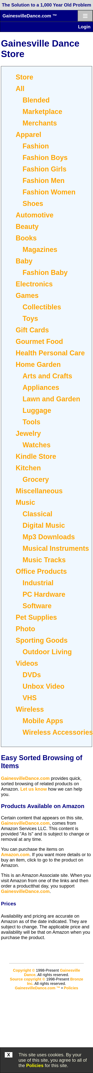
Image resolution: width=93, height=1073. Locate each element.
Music (25, 502)
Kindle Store (36, 456)
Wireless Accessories (58, 732)
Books (26, 238)
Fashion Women (49, 192)
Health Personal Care (50, 353)
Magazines (40, 249)
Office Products (41, 571)
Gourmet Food (39, 341)
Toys (30, 318)
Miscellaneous (39, 491)
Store (24, 77)
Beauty (27, 226)
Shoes (33, 203)
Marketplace (42, 112)
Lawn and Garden (51, 399)
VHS (30, 698)
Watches (37, 445)
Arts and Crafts (47, 376)
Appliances (41, 387)
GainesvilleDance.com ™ (29, 15)
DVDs (32, 675)
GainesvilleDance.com (25, 778)
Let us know (33, 789)
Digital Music (44, 525)
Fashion (36, 146)
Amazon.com (15, 854)
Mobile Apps (43, 721)
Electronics (34, 284)
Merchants (40, 123)
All (20, 89)
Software (37, 606)
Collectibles (42, 307)
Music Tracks (44, 560)
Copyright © (24, 970)
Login (84, 26)
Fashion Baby (45, 272)
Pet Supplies (36, 617)
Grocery (36, 479)
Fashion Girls (44, 169)
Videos (27, 663)
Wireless (30, 709)
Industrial (38, 583)
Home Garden (38, 364)
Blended (36, 100)
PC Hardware (44, 594)
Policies (35, 1065)
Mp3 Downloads (49, 537)
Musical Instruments (56, 548)
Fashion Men (44, 180)
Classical (37, 514)
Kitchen (28, 468)
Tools (31, 422)
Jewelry (28, 433)
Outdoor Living (47, 652)
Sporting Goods (42, 640)
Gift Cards (32, 330)
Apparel (28, 135)
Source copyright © (27, 979)
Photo (25, 629)
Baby (24, 261)
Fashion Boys (45, 157)
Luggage (37, 410)
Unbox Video (43, 686)
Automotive (34, 215)
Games (27, 295)
